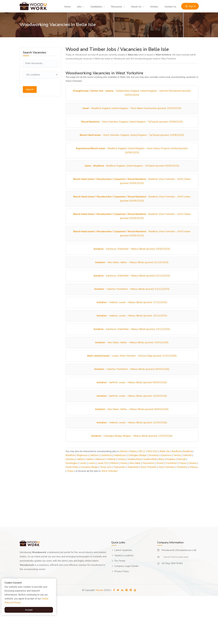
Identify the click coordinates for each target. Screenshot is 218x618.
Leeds (83, 485)
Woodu (99, 612)
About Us (136, 6)
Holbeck (111, 481)
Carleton (93, 477)
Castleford (105, 477)
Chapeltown (119, 477)
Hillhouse (100, 481)
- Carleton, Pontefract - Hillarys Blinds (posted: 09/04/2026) (131, 386)
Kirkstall (181, 481)
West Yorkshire (148, 489)
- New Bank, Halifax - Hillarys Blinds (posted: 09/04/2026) (131, 429)
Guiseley (70, 481)
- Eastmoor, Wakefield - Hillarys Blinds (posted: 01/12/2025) (132, 286)
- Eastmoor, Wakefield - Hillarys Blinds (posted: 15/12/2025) (132, 343)
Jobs (79, 6)
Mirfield (114, 485)
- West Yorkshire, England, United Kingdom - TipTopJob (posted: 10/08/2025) (132, 124)
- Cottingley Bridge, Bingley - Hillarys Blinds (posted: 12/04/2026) (131, 457)
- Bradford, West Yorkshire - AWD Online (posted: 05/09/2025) (132, 187)
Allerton (123, 473)
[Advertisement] (40, 144)
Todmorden (119, 489)
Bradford (176, 473)
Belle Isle (165, 473)
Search (30, 88)
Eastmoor (166, 477)
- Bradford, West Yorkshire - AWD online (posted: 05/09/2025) (131, 205)
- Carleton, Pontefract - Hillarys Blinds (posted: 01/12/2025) (131, 300)
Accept (29, 609)
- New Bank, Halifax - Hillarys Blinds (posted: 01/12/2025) (131, 272)
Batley (133, 473)
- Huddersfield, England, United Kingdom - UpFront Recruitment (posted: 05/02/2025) (132, 93)
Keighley (170, 481)
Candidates (96, 6)
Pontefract (171, 485)
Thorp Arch (105, 489)
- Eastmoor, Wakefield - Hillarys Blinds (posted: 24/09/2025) (132, 258)
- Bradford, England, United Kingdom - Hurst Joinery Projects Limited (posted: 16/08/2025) (132, 154)
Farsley (177, 477)
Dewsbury (153, 477)
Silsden (193, 485)
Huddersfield (134, 481)
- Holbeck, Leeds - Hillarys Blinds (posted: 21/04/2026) (132, 443)
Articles (154, 6)
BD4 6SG (152, 473)
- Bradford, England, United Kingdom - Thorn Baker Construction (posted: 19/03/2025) (132, 109)
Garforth (187, 477)
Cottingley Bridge (137, 477)
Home (67, 6)
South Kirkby (72, 489)
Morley (123, 485)
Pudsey (183, 485)
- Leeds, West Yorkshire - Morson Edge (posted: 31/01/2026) (132, 372)
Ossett (160, 485)
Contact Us (170, 6)
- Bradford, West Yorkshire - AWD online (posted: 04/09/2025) (131, 242)
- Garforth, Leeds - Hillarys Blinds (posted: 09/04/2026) (132, 400)
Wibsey (193, 489)
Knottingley (72, 485)
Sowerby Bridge (89, 489)
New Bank (134, 485)
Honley (121, 481)
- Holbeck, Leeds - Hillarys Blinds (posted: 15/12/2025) (132, 329)
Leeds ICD (102, 485)
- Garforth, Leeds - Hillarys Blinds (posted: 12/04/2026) (132, 414)
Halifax (80, 481)
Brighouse (82, 477)
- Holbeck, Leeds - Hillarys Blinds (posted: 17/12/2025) (132, 315)
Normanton (148, 485)
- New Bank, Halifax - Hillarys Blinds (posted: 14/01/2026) (131, 357)
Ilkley (161, 481)
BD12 (142, 473)
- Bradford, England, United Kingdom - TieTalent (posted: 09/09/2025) (132, 170)
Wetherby (182, 489)
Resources (116, 6)
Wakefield (132, 489)
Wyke (70, 493)
